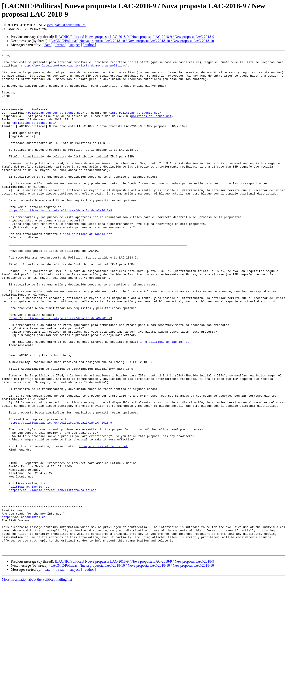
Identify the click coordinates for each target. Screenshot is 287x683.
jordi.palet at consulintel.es (66, 25)
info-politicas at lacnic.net (134, 125)
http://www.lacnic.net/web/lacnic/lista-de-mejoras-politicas (74, 68)
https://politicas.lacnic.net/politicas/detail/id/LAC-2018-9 (60, 242)
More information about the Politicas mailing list (37, 679)
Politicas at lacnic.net (29, 573)
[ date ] (47, 45)
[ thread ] (60, 45)
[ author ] (89, 45)
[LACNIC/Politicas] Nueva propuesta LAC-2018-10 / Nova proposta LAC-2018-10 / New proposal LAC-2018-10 (131, 41)
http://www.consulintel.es (24, 610)
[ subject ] (74, 45)
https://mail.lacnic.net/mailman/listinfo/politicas (52, 577)
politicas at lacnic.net (151, 129)
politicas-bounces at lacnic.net (55, 125)
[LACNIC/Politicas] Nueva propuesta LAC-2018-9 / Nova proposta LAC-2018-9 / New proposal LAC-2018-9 (134, 37)
